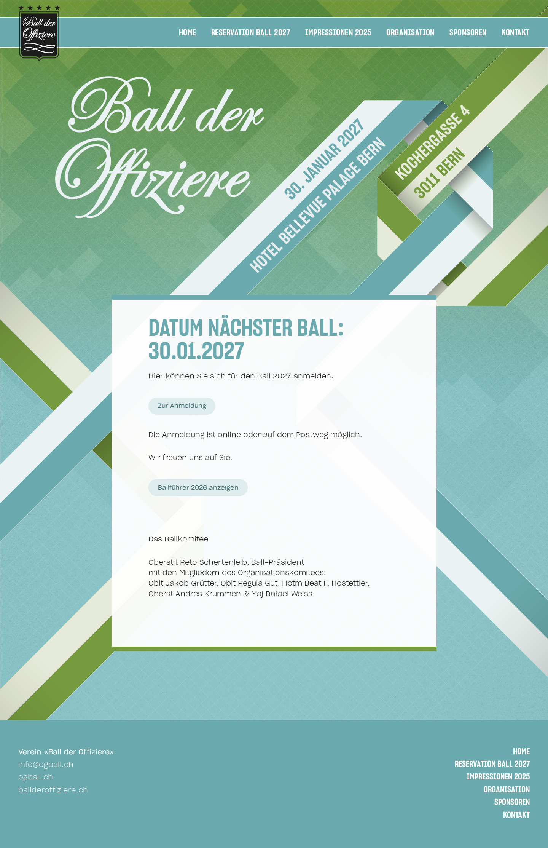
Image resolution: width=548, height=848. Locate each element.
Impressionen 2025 (338, 33)
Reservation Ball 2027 (250, 33)
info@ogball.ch (45, 764)
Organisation (410, 33)
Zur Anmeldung (182, 406)
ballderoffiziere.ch (53, 790)
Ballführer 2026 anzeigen (198, 488)
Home (187, 33)
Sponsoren (467, 33)
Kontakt (515, 33)
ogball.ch (35, 777)
